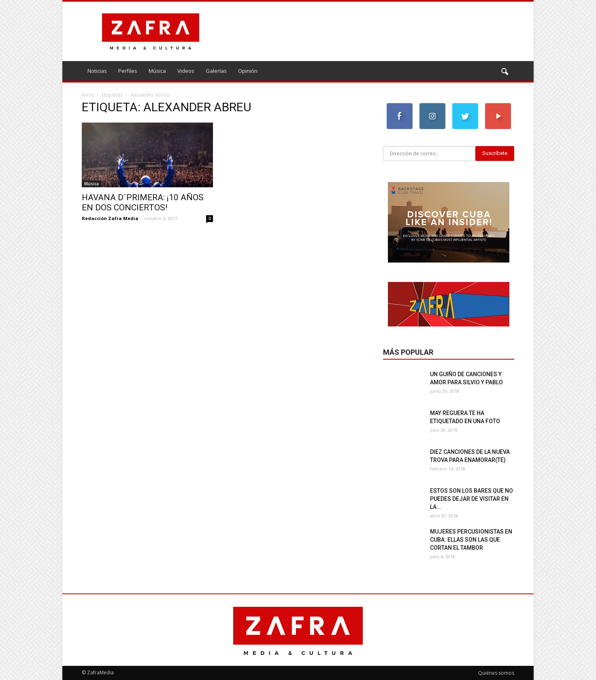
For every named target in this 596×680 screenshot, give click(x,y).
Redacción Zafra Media (110, 218)
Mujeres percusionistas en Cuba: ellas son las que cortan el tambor (471, 539)
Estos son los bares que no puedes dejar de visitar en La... (471, 498)
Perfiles (127, 70)
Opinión (248, 70)
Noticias (97, 70)
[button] (504, 72)
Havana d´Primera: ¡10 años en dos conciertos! (143, 202)
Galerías (216, 70)
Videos (185, 70)
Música (157, 70)
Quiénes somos (496, 672)
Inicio (88, 94)
